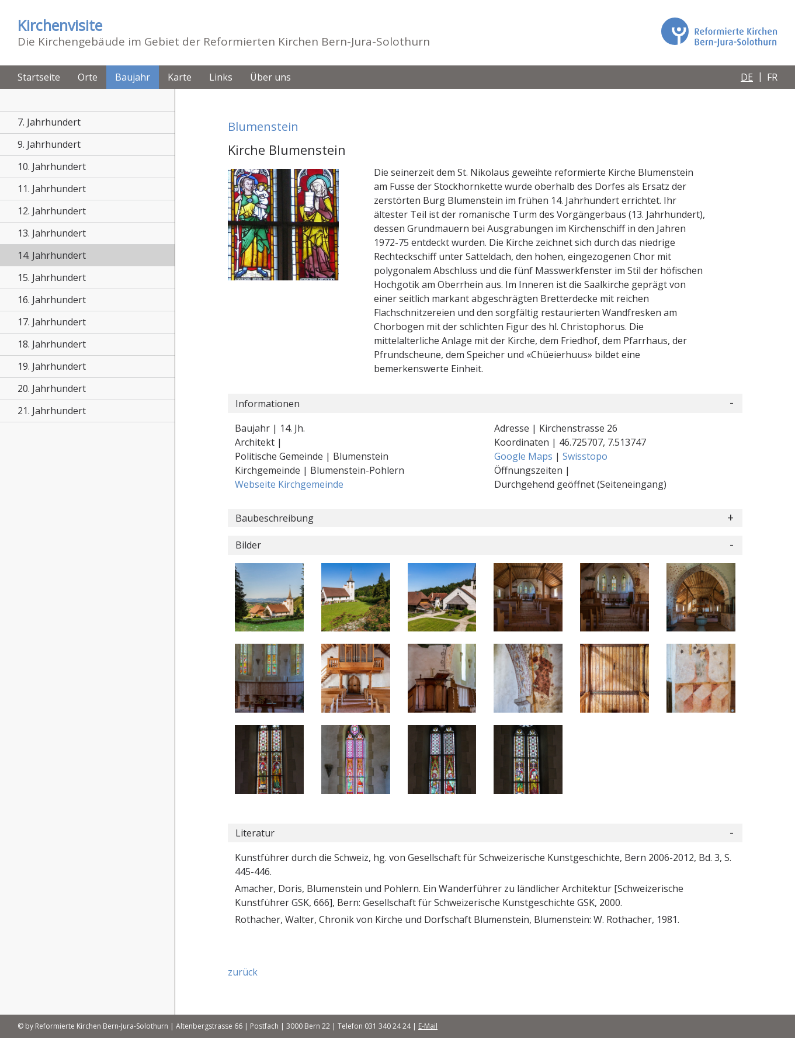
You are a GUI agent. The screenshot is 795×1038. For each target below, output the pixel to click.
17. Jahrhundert (52, 321)
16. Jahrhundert (52, 299)
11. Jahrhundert (52, 188)
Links (220, 77)
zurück (243, 972)
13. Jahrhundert (52, 233)
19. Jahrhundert (52, 366)
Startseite (39, 77)
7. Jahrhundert (49, 122)
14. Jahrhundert (52, 255)
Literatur (255, 833)
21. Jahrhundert (52, 410)
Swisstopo (585, 456)
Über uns (270, 77)
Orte (88, 77)
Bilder (248, 545)
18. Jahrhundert (52, 344)
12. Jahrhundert (52, 210)
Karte (180, 77)
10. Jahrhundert (52, 166)
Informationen (267, 403)
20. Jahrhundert (52, 388)
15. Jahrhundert (52, 277)
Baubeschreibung (274, 518)
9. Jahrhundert (49, 144)
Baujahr (132, 77)
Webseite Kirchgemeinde (289, 484)
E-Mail (428, 1026)
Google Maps (524, 456)
